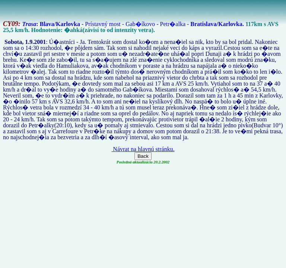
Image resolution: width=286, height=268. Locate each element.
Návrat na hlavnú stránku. (142, 149)
